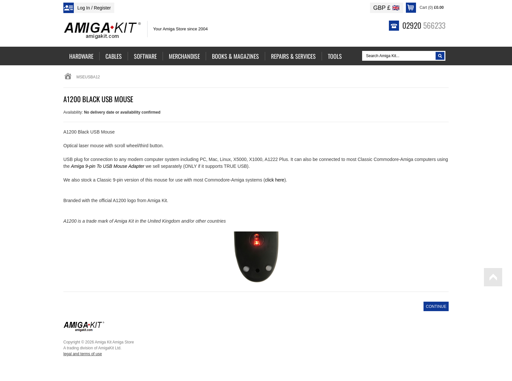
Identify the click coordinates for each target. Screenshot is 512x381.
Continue (436, 306)
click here (274, 180)
